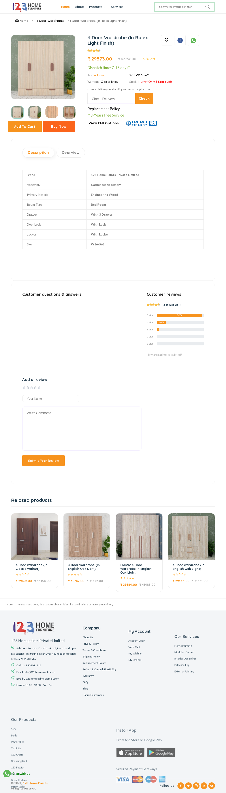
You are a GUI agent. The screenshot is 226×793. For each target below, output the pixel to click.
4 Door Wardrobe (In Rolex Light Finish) (98, 21)
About (79, 7)
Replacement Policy (103, 108)
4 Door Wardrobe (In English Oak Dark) (84, 567)
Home (66, 7)
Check (144, 98)
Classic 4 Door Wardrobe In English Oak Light (136, 569)
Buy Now (59, 126)
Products (98, 7)
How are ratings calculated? (164, 354)
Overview (71, 152)
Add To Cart (25, 126)
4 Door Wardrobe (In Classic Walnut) (31, 567)
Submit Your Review (43, 460)
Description (38, 152)
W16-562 (142, 75)
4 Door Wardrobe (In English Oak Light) (188, 567)
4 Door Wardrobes (50, 21)
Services (119, 7)
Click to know (109, 81)
